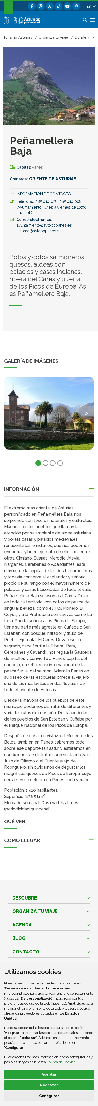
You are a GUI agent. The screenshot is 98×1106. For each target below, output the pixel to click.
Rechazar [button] (49, 1085)
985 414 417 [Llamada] (46, 201)
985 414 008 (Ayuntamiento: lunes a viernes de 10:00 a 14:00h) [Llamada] (51, 207)
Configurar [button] (49, 1096)
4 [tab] (60, 463)
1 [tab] (38, 463)
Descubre (24, 898)
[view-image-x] (49, 413)
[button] (91, 6)
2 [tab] (45, 463)
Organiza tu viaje (35, 911)
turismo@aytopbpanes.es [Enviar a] (38, 230)
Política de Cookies (61, 1062)
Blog (19, 938)
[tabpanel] (49, 416)
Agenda (22, 925)
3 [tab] (53, 463)
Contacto (25, 951)
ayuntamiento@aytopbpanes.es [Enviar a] (44, 225)
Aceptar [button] (49, 1074)
